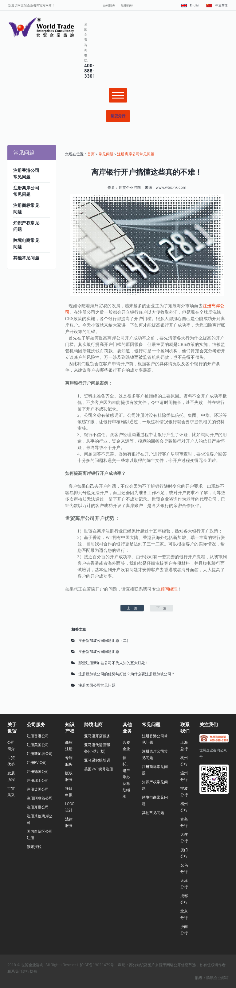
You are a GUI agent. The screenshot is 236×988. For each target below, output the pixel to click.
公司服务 (109, 5)
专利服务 (69, 761)
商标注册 (69, 745)
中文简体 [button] (217, 5)
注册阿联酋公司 (40, 798)
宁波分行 (184, 791)
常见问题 (106, 154)
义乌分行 (184, 868)
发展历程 (11, 776)
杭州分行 (184, 761)
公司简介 (11, 745)
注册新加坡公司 (40, 754)
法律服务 (69, 822)
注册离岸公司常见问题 (135, 154)
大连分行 (184, 837)
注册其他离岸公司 (40, 819)
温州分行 (184, 776)
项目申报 (69, 791)
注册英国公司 (38, 789)
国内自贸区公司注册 (40, 834)
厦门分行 (184, 853)
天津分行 (184, 883)
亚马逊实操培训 (97, 760)
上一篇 (132, 608)
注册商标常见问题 (155, 770)
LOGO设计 (69, 807)
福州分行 (184, 807)
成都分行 (184, 899)
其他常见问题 (153, 813)
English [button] (190, 5)
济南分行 (184, 929)
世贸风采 (11, 791)
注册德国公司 (38, 771)
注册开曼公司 (38, 807)
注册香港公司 (38, 736)
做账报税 (34, 847)
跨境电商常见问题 (155, 800)
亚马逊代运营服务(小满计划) (97, 748)
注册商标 (127, 5)
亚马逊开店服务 (97, 736)
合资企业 (126, 745)
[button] (118, 116)
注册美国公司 (38, 745)
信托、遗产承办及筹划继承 (126, 777)
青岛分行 (184, 822)
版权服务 (69, 776)
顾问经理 (169, 589)
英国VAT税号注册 (98, 769)
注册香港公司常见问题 (155, 739)
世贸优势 (11, 761)
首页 (91, 154)
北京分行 (184, 914)
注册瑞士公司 (38, 780)
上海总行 (184, 745)
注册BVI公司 (37, 763)
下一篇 (161, 608)
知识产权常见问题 (155, 785)
